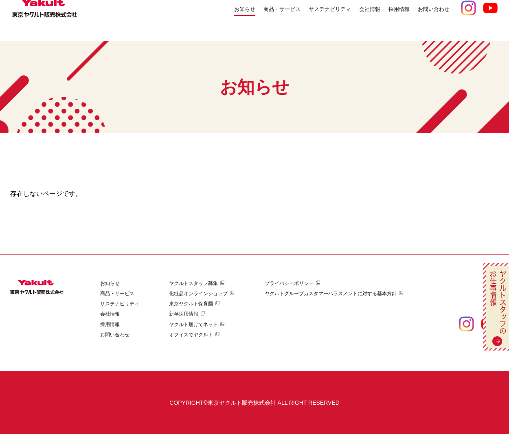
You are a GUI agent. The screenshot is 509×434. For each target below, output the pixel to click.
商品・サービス (117, 293)
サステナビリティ (119, 304)
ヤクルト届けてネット (193, 324)
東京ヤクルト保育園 (191, 304)
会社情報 (110, 314)
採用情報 (110, 324)
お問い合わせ (430, 20)
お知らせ (207, 20)
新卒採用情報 (183, 314)
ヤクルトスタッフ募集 (193, 283)
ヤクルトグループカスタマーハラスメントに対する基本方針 (331, 293)
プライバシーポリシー (289, 283)
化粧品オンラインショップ (198, 293)
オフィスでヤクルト (191, 335)
